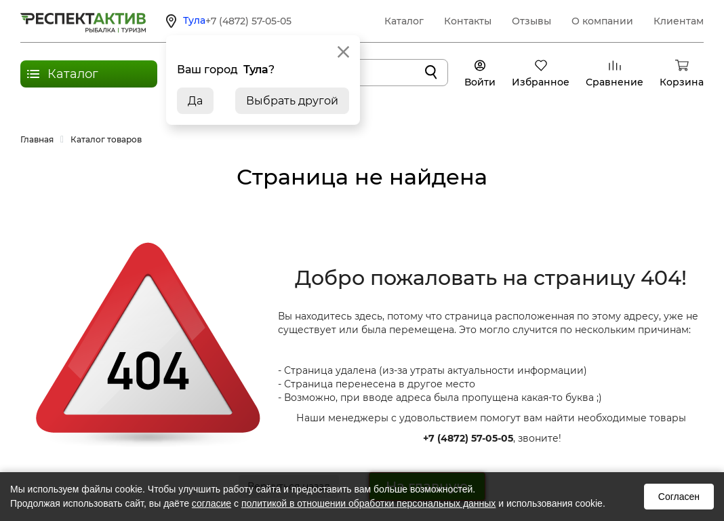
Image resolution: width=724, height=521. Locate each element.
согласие (211, 503)
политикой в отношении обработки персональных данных (368, 503)
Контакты (467, 21)
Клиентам (678, 21)
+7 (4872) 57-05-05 (248, 21)
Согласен (679, 496)
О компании (602, 21)
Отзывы (531, 21)
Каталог (404, 21)
